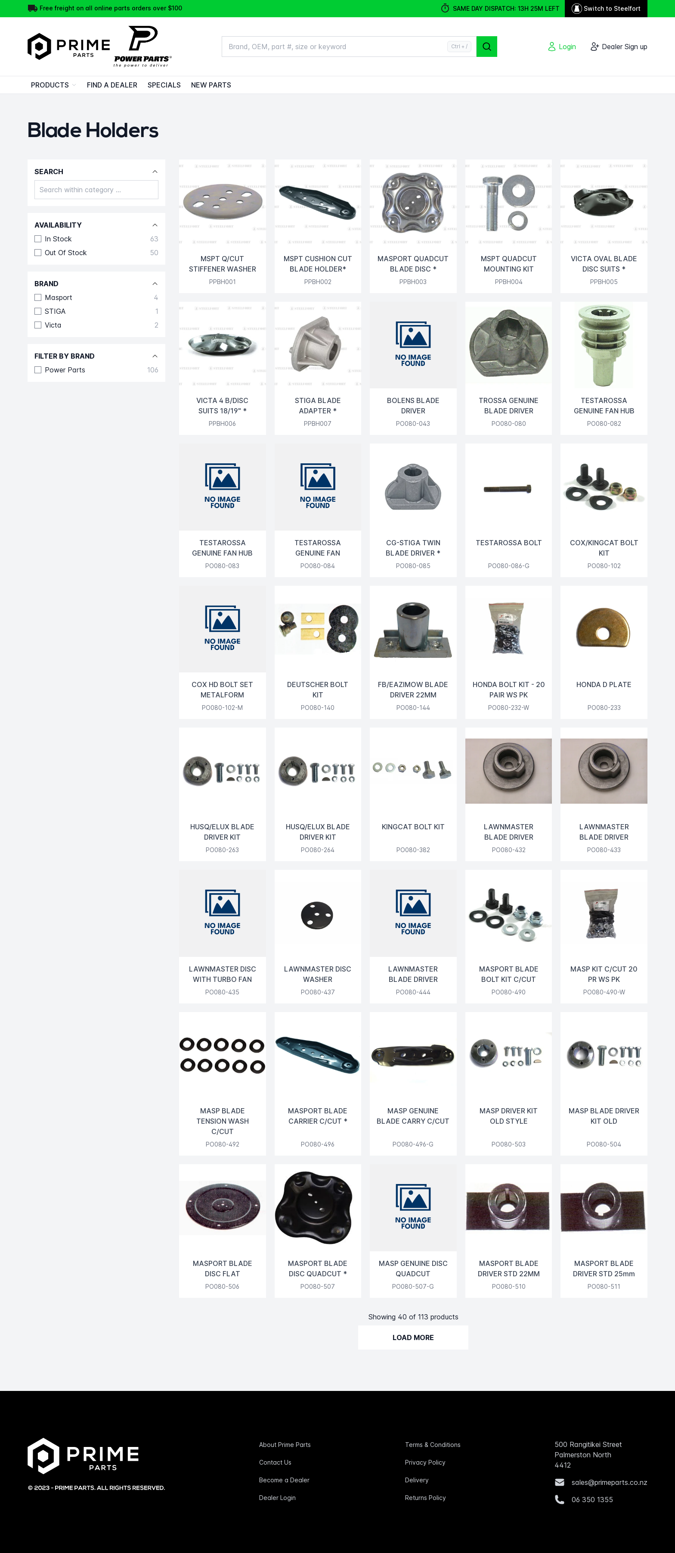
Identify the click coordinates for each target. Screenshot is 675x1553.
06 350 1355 (592, 1499)
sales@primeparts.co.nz (609, 1482)
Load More (413, 1337)
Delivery (417, 1480)
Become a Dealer (284, 1480)
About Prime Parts (285, 1444)
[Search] (487, 46)
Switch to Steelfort (606, 8)
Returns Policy (425, 1497)
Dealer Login (277, 1497)
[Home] (103, 46)
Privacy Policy (425, 1462)
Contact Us (275, 1462)
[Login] (561, 46)
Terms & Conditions (433, 1444)
